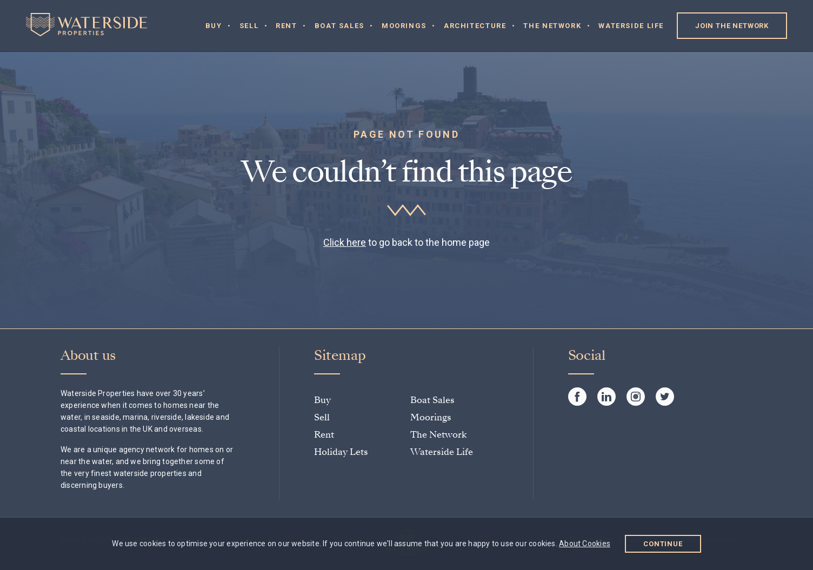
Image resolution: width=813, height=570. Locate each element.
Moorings (404, 26)
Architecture (475, 26)
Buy (213, 26)
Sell (249, 26)
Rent (286, 26)
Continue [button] (663, 544)
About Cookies (584, 543)
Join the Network (732, 26)
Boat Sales (339, 26)
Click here (344, 242)
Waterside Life (631, 26)
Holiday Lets (341, 452)
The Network (552, 26)
